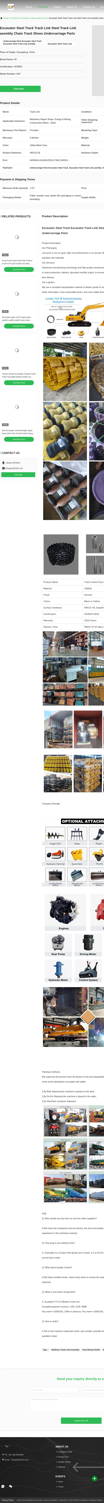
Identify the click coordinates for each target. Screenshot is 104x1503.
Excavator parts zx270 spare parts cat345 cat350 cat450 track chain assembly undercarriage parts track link (18, 320)
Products (43, 7)
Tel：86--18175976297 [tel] (13, 1455)
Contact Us (89, 7)
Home (28, 7)
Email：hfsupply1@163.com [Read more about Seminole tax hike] (15, 1460)
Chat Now (20, 88)
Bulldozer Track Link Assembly (65, 1350)
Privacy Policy (8, 1500)
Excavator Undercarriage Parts (33, 18)
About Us (72, 7)
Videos (57, 7)
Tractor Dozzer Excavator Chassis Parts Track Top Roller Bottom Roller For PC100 (19, 377)
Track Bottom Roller (91, 1350)
